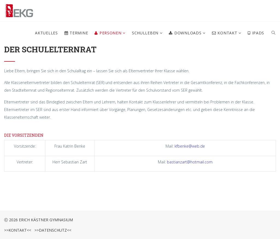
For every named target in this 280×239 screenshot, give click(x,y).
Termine (76, 32)
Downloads (186, 32)
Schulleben (146, 32)
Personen (109, 32)
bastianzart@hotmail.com (190, 162)
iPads (256, 32)
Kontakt (225, 32)
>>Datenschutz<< (51, 230)
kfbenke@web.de (190, 146)
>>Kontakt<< (17, 230)
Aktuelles (46, 32)
